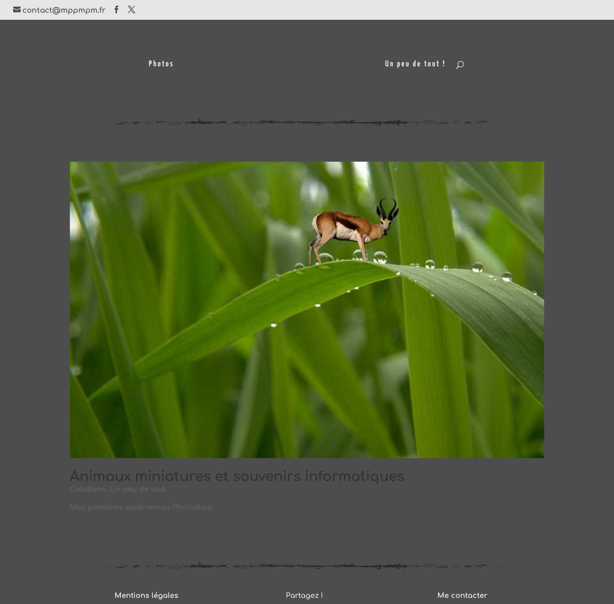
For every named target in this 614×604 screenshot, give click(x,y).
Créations (88, 489)
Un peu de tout (138, 489)
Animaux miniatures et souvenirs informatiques (237, 476)
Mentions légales (146, 596)
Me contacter (462, 596)
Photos (161, 64)
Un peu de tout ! (415, 64)
